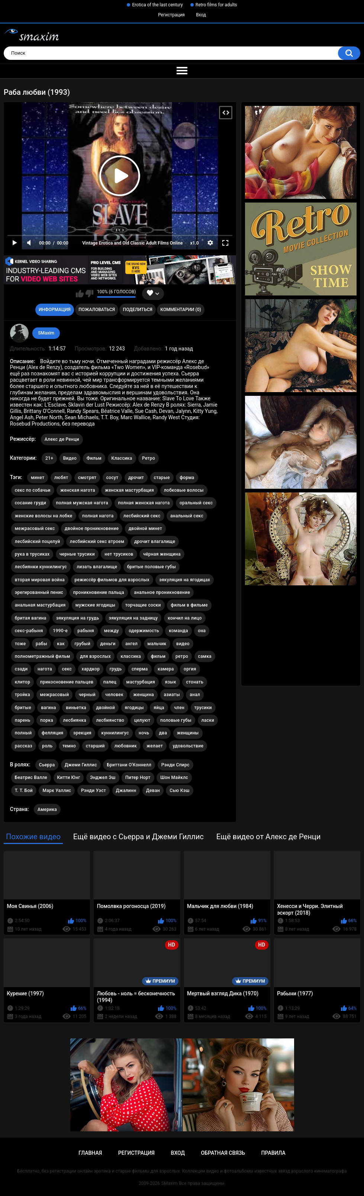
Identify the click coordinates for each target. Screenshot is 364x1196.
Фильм (94, 458)
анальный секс (186, 515)
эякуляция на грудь (77, 618)
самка (205, 656)
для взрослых (95, 656)
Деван (153, 790)
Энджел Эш (103, 777)
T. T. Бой (24, 790)
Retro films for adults (216, 4)
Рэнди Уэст (93, 790)
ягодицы (134, 707)
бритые (23, 707)
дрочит (136, 477)
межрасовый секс (35, 528)
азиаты (172, 694)
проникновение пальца (98, 592)
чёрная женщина (161, 554)
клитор (22, 682)
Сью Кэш (179, 790)
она (202, 630)
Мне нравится (80, 293)
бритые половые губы (151, 566)
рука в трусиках (32, 554)
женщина (143, 694)
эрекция (82, 733)
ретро (181, 656)
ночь (144, 733)
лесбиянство (110, 720)
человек (114, 694)
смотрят (87, 477)
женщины (188, 733)
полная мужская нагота (82, 502)
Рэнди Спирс (175, 764)
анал (195, 694)
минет (38, 477)
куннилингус (115, 733)
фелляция (53, 733)
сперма (140, 669)
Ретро (148, 458)
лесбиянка (74, 720)
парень (22, 720)
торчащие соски (143, 605)
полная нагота (98, 515)
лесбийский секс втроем (97, 541)
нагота (45, 669)
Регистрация (171, 14)
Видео (70, 458)
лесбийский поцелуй (37, 541)
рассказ (23, 746)
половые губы (175, 720)
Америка (47, 809)
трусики (203, 707)
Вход (201, 14)
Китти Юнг (68, 777)
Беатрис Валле (31, 777)
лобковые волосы (184, 490)
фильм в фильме (189, 605)
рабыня (85, 630)
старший (95, 746)
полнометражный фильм (42, 656)
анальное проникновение (162, 592)
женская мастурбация (129, 490)
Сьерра (47, 764)
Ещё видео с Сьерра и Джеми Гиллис (138, 836)
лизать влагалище (97, 566)
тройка (22, 694)
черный (87, 694)
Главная (90, 1153)
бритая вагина (30, 618)
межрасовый (54, 694)
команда (178, 630)
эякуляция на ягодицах (184, 579)
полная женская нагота (144, 502)
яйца (159, 707)
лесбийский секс (142, 515)
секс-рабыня (29, 630)
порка (46, 720)
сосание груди (30, 502)
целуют (142, 720)
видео (183, 643)
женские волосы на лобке (44, 515)
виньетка (76, 707)
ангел (131, 643)
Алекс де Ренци (62, 439)
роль (47, 746)
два (163, 733)
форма (187, 477)
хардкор (91, 669)
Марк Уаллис (56, 790)
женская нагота (77, 490)
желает (154, 746)
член (179, 707)
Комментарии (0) (180, 309)
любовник (126, 746)
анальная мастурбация (40, 605)
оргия (190, 669)
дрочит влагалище (154, 541)
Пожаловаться (96, 309)
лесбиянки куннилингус (41, 566)
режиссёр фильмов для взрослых (112, 579)
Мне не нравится (89, 293)
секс (67, 669)
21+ (49, 458)
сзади (21, 669)
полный (23, 733)
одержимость (144, 630)
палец (109, 682)
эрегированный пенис (39, 592)
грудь (116, 669)
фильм (158, 656)
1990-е (60, 630)
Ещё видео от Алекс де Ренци (268, 836)
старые (162, 477)
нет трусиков (118, 554)
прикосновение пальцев (67, 682)
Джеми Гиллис (81, 764)
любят (61, 477)
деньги (108, 643)
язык (170, 682)
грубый (82, 643)
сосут (112, 477)
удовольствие (188, 746)
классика (130, 656)
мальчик (157, 643)
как (61, 643)
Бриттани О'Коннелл (129, 764)
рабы (41, 643)
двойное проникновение (92, 528)
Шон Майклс (174, 777)
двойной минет (145, 528)
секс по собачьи (33, 490)
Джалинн (126, 790)
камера (166, 669)
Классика (122, 458)
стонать (194, 682)
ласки (208, 720)
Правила (273, 1153)
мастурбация (140, 682)
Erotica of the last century (157, 4)
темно (69, 746)
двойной (105, 707)
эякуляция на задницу (133, 618)
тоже (20, 643)
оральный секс (196, 502)
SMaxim (46, 333)
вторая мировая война (40, 579)
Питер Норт (138, 777)
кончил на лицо (185, 618)
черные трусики (77, 554)
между (111, 630)
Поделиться (137, 309)
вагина (48, 707)
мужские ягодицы (95, 605)
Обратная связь (223, 1153)
